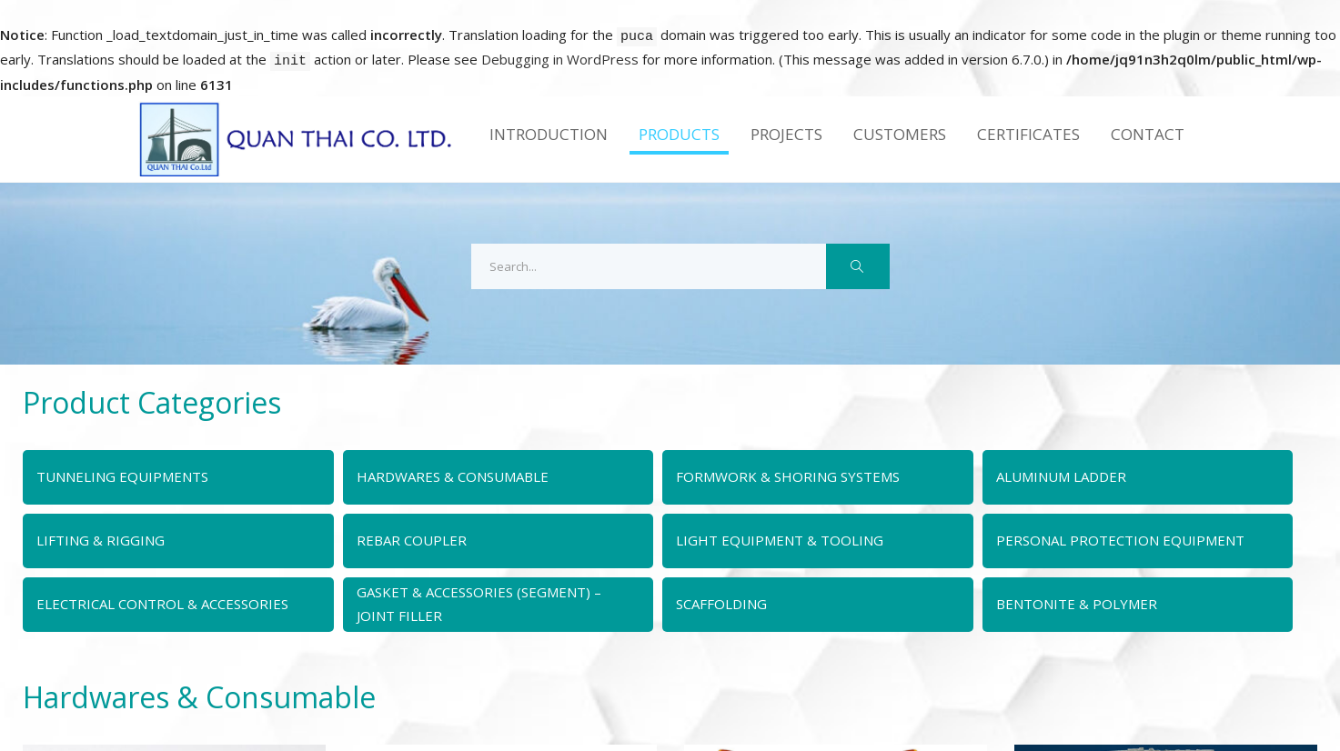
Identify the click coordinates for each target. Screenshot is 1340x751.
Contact (1147, 134)
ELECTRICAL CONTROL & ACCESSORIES (162, 604)
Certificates (1028, 134)
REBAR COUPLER (412, 540)
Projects (786, 134)
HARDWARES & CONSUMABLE (453, 476)
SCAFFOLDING (721, 604)
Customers (899, 134)
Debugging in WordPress (560, 59)
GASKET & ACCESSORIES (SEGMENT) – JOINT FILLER (479, 604)
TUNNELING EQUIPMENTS (122, 476)
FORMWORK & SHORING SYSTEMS (788, 476)
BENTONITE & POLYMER (1076, 604)
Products (679, 134)
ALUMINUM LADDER (1061, 476)
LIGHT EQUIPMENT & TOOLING (779, 540)
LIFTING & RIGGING (100, 540)
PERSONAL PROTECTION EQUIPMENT (1120, 540)
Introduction (548, 134)
